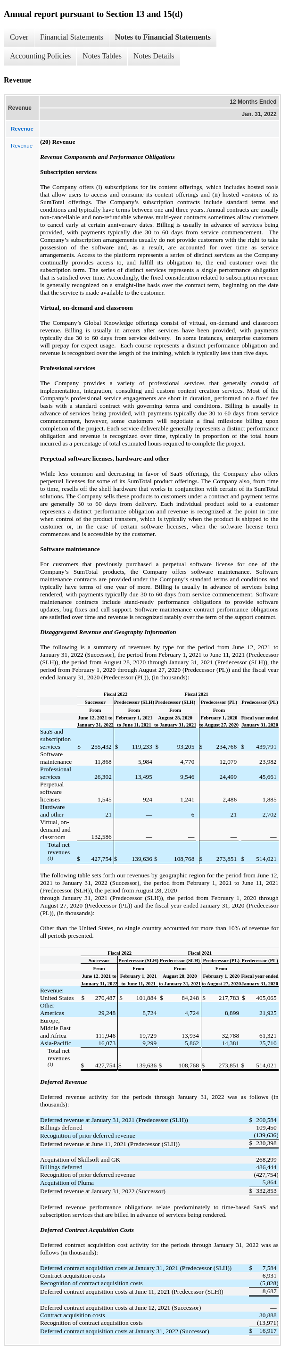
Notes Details (153, 56)
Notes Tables (102, 56)
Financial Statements (71, 37)
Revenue (22, 146)
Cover (19, 37)
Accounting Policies (40, 56)
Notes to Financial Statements (163, 37)
